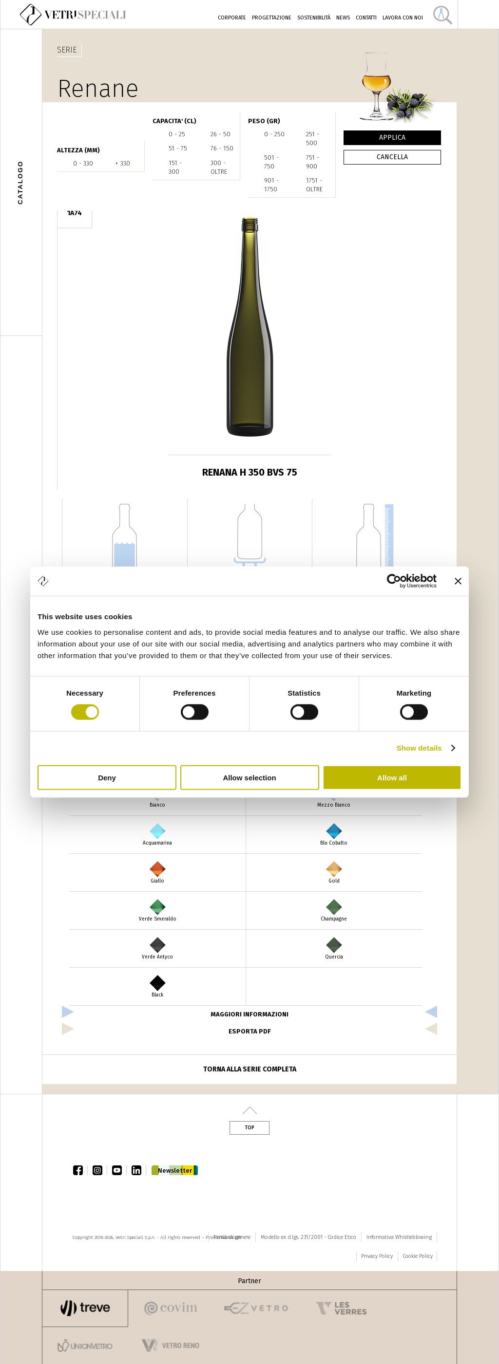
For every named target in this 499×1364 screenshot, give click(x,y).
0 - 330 (83, 163)
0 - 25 (177, 134)
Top (249, 1128)
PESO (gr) (264, 121)
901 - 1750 (271, 185)
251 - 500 (312, 138)
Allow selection (249, 777)
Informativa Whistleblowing (399, 1237)
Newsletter (175, 1170)
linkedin (139, 1170)
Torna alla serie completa (249, 1069)
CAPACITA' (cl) (174, 121)
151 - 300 (175, 167)
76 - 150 (222, 148)
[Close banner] (458, 581)
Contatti (366, 18)
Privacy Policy (377, 1256)
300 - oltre (219, 167)
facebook (80, 1170)
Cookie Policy (418, 1256)
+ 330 (122, 163)
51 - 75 (178, 148)
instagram (100, 1170)
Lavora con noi (403, 18)
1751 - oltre (314, 185)
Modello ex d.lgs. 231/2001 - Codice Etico (308, 1237)
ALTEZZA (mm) (78, 150)
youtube (119, 1170)
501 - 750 (271, 162)
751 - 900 (312, 162)
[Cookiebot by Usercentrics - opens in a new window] (394, 581)
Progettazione (271, 18)
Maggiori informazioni (249, 1014)
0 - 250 (274, 134)
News (343, 18)
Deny (107, 777)
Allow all (392, 777)
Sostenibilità (313, 18)
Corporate (232, 18)
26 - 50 (220, 134)
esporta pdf (250, 1031)
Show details (419, 748)
